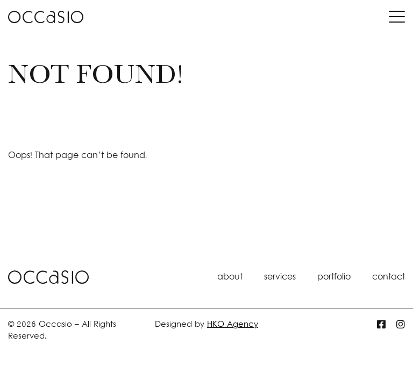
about (230, 277)
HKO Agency (232, 325)
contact (388, 277)
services (280, 277)
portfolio (334, 277)
